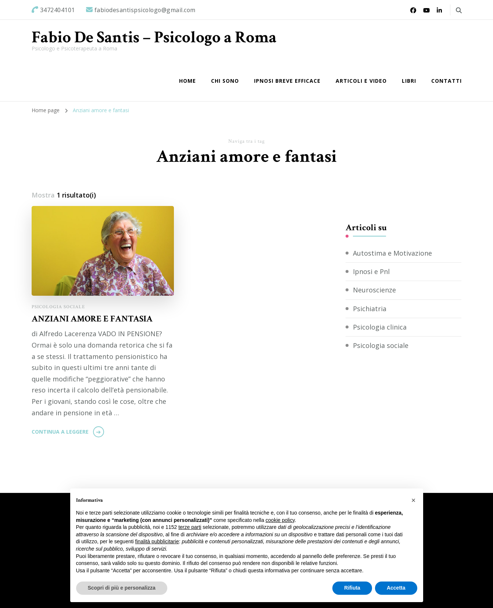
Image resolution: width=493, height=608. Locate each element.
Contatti (446, 80)
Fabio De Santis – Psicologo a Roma (154, 37)
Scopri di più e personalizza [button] (122, 588)
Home (187, 80)
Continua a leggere (60, 431)
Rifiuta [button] (352, 588)
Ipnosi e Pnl (371, 271)
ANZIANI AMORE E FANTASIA (92, 318)
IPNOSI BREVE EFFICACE (287, 80)
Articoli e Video (361, 80)
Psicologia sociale (58, 307)
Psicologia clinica (380, 327)
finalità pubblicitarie (157, 541)
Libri (409, 80)
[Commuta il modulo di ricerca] (459, 10)
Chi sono (225, 80)
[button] (413, 500)
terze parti (189, 527)
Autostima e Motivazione (392, 253)
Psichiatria (369, 308)
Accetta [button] (396, 588)
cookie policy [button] (279, 520)
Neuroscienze (374, 289)
